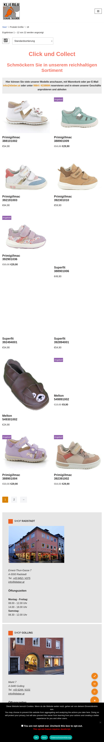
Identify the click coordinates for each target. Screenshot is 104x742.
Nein (44, 737)
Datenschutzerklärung (61, 737)
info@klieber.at (11, 85)
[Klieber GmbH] (11, 11)
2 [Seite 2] (14, 500)
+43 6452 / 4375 (21, 579)
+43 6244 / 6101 (21, 690)
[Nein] (100, 722)
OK (36, 737)
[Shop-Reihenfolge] (33, 41)
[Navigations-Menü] (98, 11)
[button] (94, 700)
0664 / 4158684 (41, 85)
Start (4, 27)
